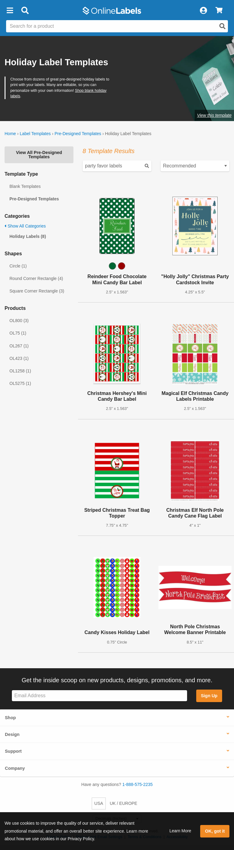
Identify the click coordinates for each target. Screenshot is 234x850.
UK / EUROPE (123, 803)
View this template (214, 115)
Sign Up (209, 695)
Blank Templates (25, 186)
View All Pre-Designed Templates (39, 154)
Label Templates (35, 133)
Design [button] (12, 734)
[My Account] (203, 11)
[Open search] (222, 26)
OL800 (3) (19, 320)
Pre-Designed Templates (78, 133)
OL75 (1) (17, 333)
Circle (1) (18, 266)
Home (10, 133)
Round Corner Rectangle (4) (36, 278)
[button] (9, 11)
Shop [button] (10, 717)
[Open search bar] (25, 11)
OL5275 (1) (20, 383)
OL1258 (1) (20, 370)
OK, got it (215, 831)
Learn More (180, 830)
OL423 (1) (19, 358)
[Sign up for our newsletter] (99, 695)
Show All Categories (25, 226)
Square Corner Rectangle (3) (36, 291)
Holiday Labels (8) (27, 236)
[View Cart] (219, 10)
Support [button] (13, 751)
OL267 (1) (19, 345)
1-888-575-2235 (137, 784)
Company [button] (15, 768)
